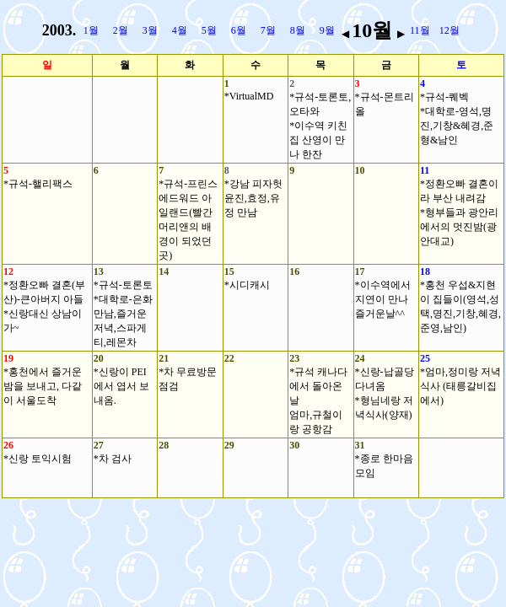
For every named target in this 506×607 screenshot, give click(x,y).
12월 (449, 30)
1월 (91, 30)
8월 (297, 30)
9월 (327, 30)
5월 (209, 30)
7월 (268, 30)
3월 (150, 30)
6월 (238, 30)
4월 (179, 30)
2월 (120, 30)
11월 (420, 30)
